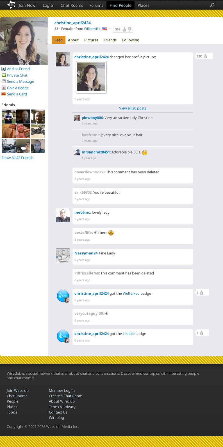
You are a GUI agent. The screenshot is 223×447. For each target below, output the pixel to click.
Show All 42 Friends (17, 157)
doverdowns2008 (89, 172)
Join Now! (28, 5)
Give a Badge (18, 87)
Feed (58, 40)
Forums (96, 5)
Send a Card (17, 94)
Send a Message (20, 81)
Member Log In (62, 390)
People (12, 401)
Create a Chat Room (65, 396)
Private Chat (17, 75)
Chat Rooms (72, 5)
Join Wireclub (18, 390)
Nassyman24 (85, 253)
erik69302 (83, 192)
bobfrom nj (92, 134)
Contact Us (58, 412)
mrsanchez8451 (96, 152)
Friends (110, 40)
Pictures (91, 40)
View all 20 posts (132, 108)
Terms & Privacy (62, 406)
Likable (129, 333)
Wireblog (56, 417)
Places (143, 5)
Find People (120, 5)
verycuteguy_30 (88, 313)
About (73, 40)
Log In (48, 5)
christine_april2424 (91, 56)
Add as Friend (18, 68)
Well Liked (131, 293)
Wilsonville (92, 28)
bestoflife (83, 232)
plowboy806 (92, 117)
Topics (12, 412)
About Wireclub (62, 401)
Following (130, 40)
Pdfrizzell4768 (86, 273)
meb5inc (82, 212)
